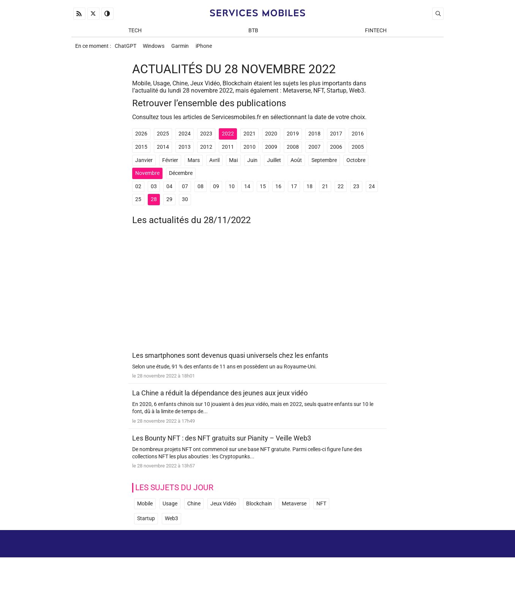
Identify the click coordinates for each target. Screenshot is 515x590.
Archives (429, 552)
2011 (228, 149)
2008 (293, 149)
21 (325, 189)
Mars (194, 163)
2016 (358, 136)
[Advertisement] (257, 294)
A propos (336, 552)
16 (278, 189)
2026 (141, 136)
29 (169, 202)
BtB (253, 31)
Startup (146, 521)
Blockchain (259, 506)
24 (372, 189)
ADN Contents (411, 575)
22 (341, 189)
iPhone (208, 48)
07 (185, 189)
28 (154, 202)
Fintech (376, 31)
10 (232, 189)
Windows (155, 48)
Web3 (171, 521)
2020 (271, 136)
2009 (271, 149)
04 (169, 189)
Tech (135, 31)
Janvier (144, 163)
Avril (214, 163)
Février (170, 163)
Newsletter (348, 563)
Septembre (324, 163)
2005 (358, 149)
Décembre (181, 176)
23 (356, 189)
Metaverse (294, 506)
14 (247, 189)
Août (296, 163)
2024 (185, 136)
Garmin (183, 48)
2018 (314, 136)
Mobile (145, 506)
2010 (249, 149)
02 (138, 189)
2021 (249, 136)
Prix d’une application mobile (405, 563)
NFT (321, 506)
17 (294, 189)
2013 (185, 149)
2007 (314, 149)
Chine (194, 506)
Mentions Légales (383, 552)
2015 (141, 149)
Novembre (147, 176)
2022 (228, 136)
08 (200, 189)
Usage (170, 506)
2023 (206, 136)
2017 (336, 136)
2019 (293, 136)
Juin (252, 163)
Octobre (355, 163)
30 (185, 202)
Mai (233, 163)
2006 (336, 149)
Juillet (274, 163)
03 (154, 189)
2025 (163, 136)
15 (263, 189)
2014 (163, 149)
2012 (206, 149)
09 (216, 189)
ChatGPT (126, 48)
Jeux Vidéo (223, 506)
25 (138, 202)
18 (309, 189)
